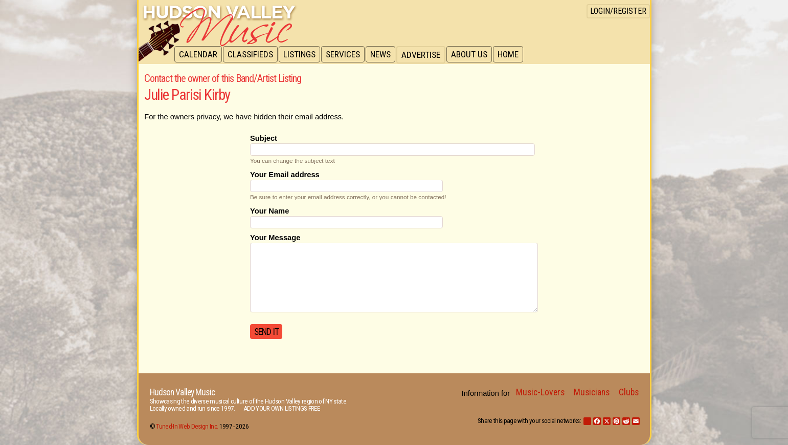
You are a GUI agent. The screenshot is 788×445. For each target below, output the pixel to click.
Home (514, 55)
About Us (475, 55)
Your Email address (285, 175)
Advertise (426, 55)
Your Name (269, 211)
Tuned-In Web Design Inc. (187, 426)
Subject (263, 138)
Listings (302, 55)
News (385, 55)
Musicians (592, 392)
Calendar (198, 55)
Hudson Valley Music (182, 392)
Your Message (275, 238)
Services (346, 55)
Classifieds (252, 55)
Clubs (629, 392)
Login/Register (618, 11)
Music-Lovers (540, 392)
